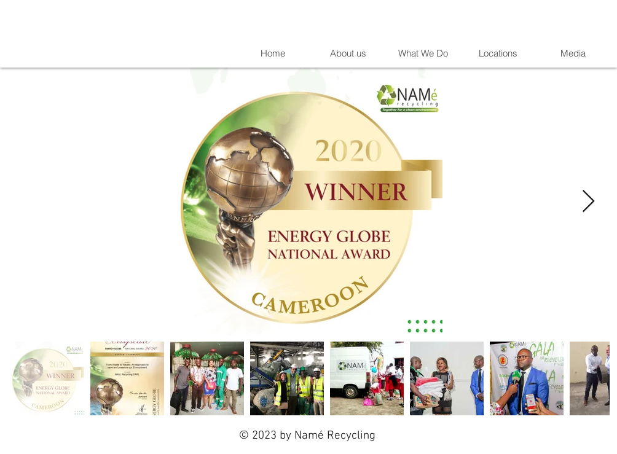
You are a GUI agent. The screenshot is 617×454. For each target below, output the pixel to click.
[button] (572, 53)
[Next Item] (588, 202)
